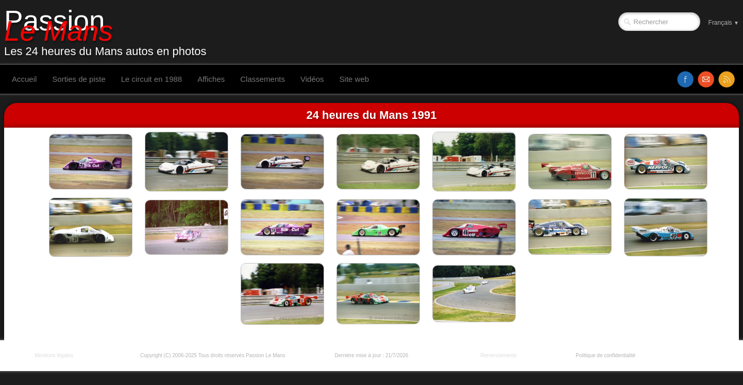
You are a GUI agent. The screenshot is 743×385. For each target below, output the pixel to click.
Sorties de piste (78, 79)
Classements (262, 79)
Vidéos (312, 79)
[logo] (109, 32)
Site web (354, 79)
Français (723, 22)
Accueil (24, 79)
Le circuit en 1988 (151, 79)
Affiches (211, 79)
